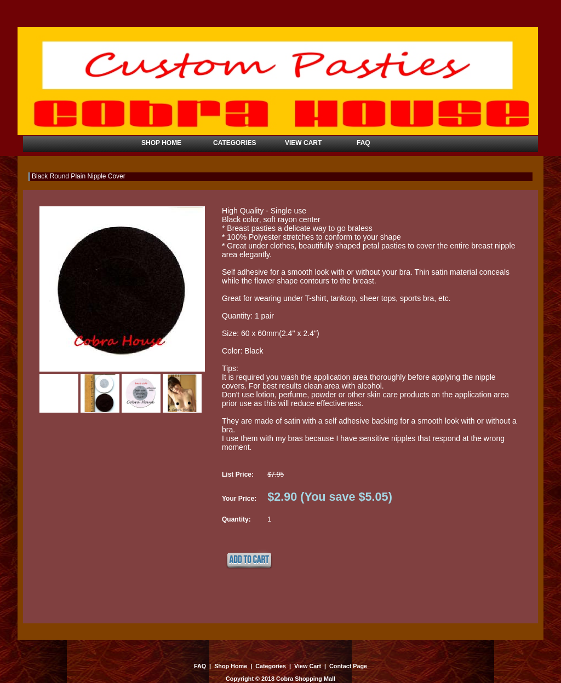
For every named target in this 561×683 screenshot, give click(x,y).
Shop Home (231, 666)
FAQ (201, 666)
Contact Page (347, 666)
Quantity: (236, 519)
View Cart (308, 666)
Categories (271, 666)
